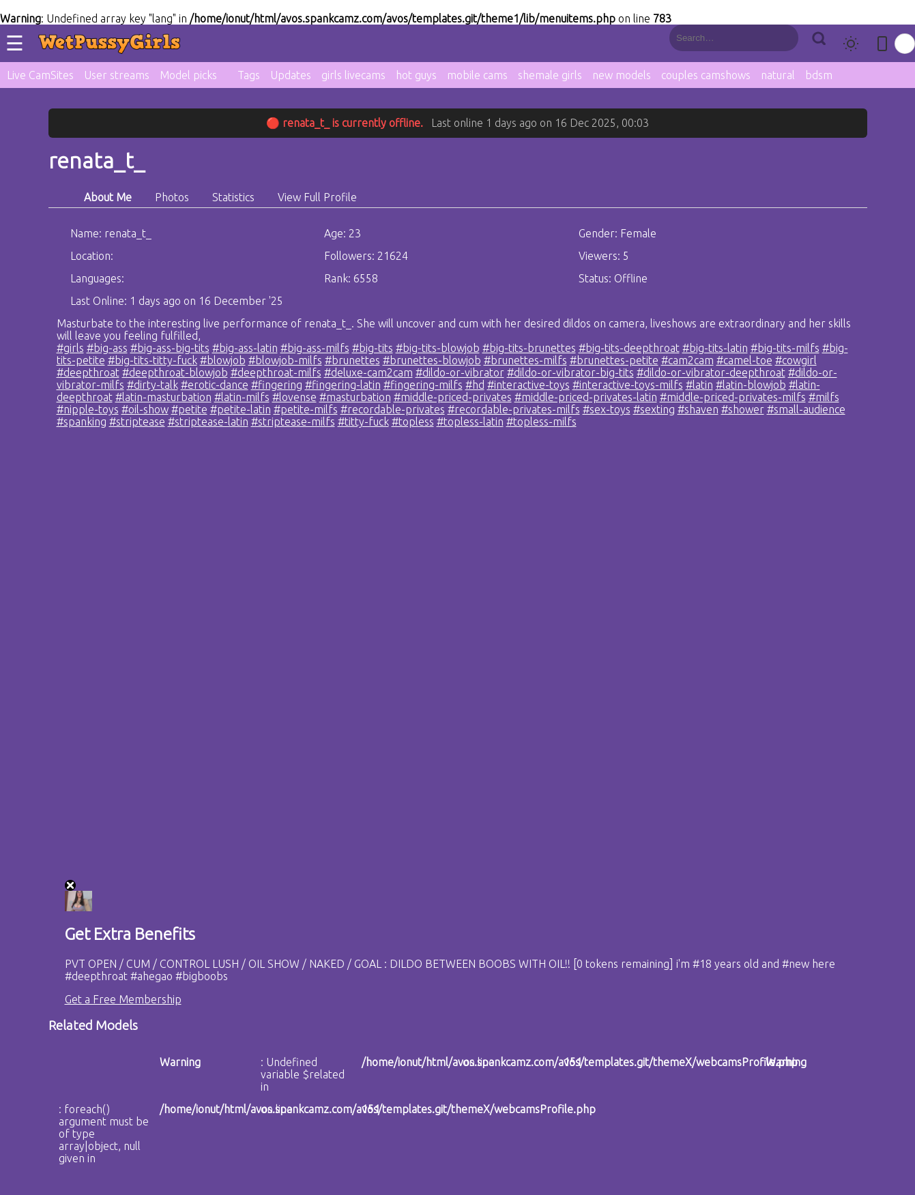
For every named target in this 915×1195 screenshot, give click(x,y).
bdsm (818, 75)
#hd (474, 385)
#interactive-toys (528, 385)
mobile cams (477, 75)
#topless (413, 421)
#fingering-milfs (423, 385)
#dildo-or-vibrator (460, 372)
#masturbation (355, 397)
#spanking (81, 421)
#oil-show (145, 409)
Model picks (188, 75)
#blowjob (223, 360)
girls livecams (353, 75)
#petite (189, 409)
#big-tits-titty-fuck (152, 360)
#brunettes (352, 360)
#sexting (654, 409)
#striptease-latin (208, 421)
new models (621, 75)
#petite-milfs (306, 409)
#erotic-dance (214, 385)
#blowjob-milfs (285, 360)
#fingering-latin (343, 385)
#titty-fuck (363, 421)
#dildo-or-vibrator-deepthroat (711, 372)
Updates (290, 75)
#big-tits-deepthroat (629, 348)
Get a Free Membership (123, 999)
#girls (70, 348)
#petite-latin (240, 409)
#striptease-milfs (293, 421)
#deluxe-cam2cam (368, 372)
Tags (248, 75)
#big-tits (372, 348)
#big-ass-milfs (314, 348)
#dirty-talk (152, 385)
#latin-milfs (242, 397)
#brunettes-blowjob (432, 360)
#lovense (294, 397)
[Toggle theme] (851, 43)
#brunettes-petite (614, 360)
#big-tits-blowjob (438, 348)
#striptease (137, 421)
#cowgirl (796, 360)
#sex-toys (606, 409)
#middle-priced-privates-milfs (733, 397)
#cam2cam (687, 360)
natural (778, 75)
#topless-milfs (541, 421)
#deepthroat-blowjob (175, 372)
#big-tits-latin (715, 348)
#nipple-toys (88, 409)
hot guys (416, 75)
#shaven (698, 409)
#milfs (824, 397)
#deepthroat (88, 372)
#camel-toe (744, 360)
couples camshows (706, 75)
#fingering (276, 385)
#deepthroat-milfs (276, 372)
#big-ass (107, 348)
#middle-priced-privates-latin (585, 397)
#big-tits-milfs (785, 348)
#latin (699, 385)
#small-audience (806, 409)
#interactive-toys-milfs (627, 385)
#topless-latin (470, 421)
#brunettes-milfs (525, 360)
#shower (742, 409)
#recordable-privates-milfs (514, 409)
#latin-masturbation (163, 397)
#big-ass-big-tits (169, 348)
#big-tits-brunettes (529, 348)
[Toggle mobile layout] (882, 43)
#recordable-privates (392, 409)
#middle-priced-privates (453, 397)
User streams (116, 75)
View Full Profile (317, 197)
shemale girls (550, 75)
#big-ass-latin (245, 348)
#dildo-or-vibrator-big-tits (570, 372)
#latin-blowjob (751, 385)
